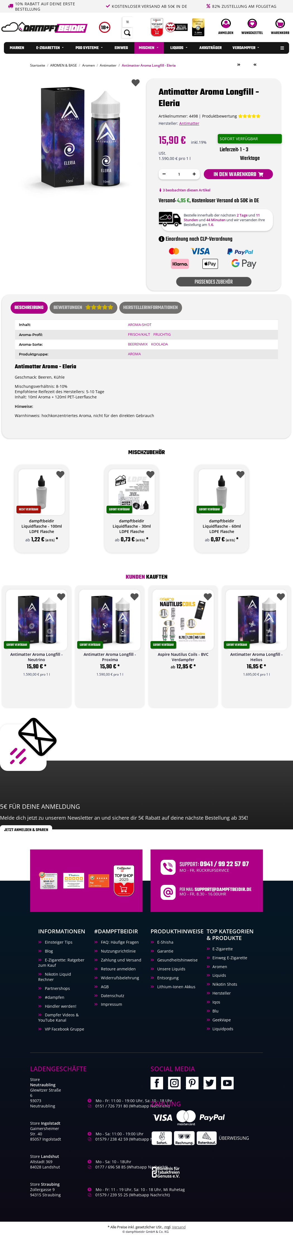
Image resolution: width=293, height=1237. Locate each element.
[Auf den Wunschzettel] (135, 82)
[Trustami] (73, 880)
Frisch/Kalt (139, 334)
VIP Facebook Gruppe (64, 1029)
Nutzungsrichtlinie (118, 951)
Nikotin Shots (224, 984)
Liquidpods (222, 1028)
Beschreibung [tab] (28, 307)
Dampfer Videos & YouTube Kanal (58, 1017)
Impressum (111, 1004)
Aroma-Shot (139, 324)
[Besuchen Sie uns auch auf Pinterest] (195, 1084)
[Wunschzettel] (252, 27)
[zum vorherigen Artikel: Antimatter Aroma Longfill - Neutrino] (255, 65)
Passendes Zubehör (214, 282)
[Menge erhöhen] (194, 174)
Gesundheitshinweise (177, 960)
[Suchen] (127, 21)
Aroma (134, 354)
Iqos (216, 1002)
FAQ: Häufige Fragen (119, 942)
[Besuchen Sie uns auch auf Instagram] (177, 1084)
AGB (104, 986)
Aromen (219, 966)
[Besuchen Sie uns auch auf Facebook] (159, 1084)
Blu (215, 1011)
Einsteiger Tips (58, 942)
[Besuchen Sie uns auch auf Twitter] (212, 1084)
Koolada (159, 344)
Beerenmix (138, 344)
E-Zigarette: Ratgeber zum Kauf (61, 962)
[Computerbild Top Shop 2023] (124, 880)
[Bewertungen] (231, 116)
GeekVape (221, 1019)
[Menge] (179, 174)
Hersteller (221, 993)
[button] (226, 27)
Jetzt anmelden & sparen (26, 830)
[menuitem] (17, 48)
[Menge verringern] (164, 174)
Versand (179, 1227)
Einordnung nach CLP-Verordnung (196, 239)
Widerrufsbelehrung (119, 977)
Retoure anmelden (118, 968)
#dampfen (54, 997)
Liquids (219, 975)
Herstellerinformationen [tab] (150, 307)
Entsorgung (167, 977)
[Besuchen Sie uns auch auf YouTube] (229, 1084)
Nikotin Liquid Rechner (54, 976)
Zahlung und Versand (120, 960)
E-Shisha (164, 942)
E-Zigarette (222, 948)
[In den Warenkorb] (238, 174)
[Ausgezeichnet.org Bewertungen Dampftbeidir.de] (99, 880)
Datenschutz (112, 995)
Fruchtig (162, 334)
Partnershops (57, 988)
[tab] (83, 307)
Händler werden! (60, 1006)
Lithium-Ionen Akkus (175, 986)
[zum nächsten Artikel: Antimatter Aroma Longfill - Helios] (239, 65)
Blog (48, 951)
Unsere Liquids (170, 968)
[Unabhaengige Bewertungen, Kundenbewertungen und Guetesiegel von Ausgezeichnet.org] (48, 880)
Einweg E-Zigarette (229, 957)
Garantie (164, 951)
